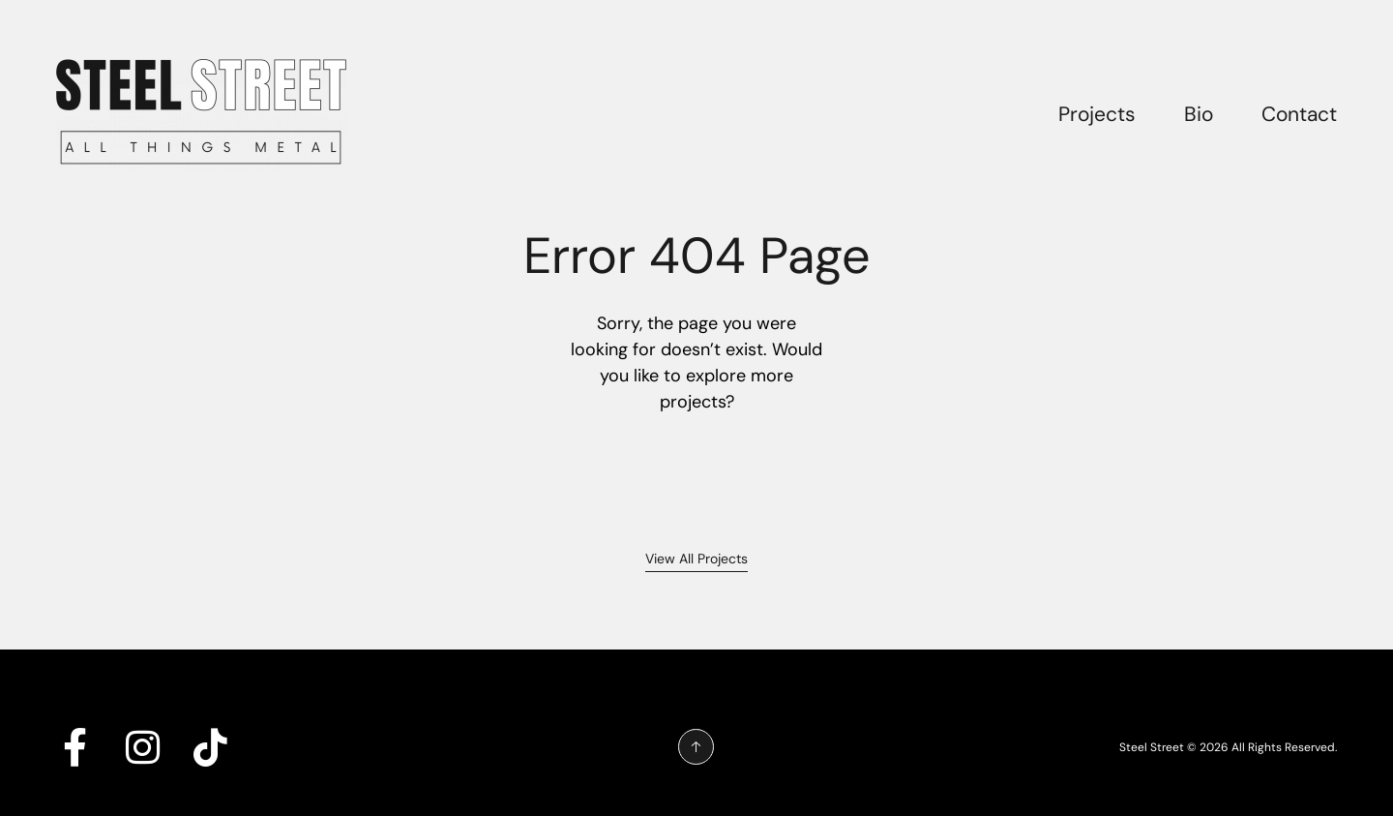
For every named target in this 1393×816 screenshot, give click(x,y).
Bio (1198, 114)
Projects (1097, 114)
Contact (1299, 114)
